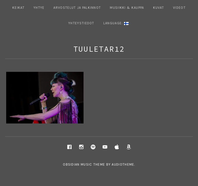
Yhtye (39, 8)
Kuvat (158, 8)
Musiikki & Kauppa (127, 8)
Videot (179, 8)
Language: (116, 23)
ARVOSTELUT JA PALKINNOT (77, 8)
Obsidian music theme (84, 164)
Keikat (18, 8)
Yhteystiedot (81, 23)
